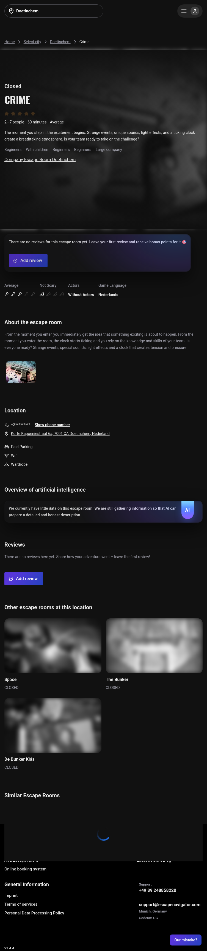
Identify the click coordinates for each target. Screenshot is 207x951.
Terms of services (20, 904)
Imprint (11, 895)
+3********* (20, 425)
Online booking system (25, 869)
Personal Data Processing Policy (34, 913)
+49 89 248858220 (157, 890)
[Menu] (190, 11)
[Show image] (21, 372)
